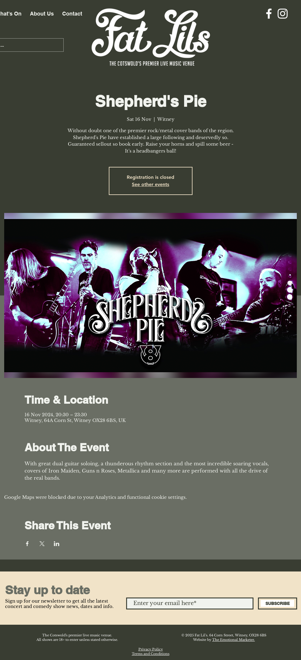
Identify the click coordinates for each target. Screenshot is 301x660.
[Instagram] (282, 13)
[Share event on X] (42, 543)
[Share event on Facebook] (27, 543)
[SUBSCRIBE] (277, 603)
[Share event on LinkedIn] (56, 543)
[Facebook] (269, 13)
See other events (150, 184)
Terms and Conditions (150, 654)
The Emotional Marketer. (233, 640)
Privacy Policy (150, 649)
